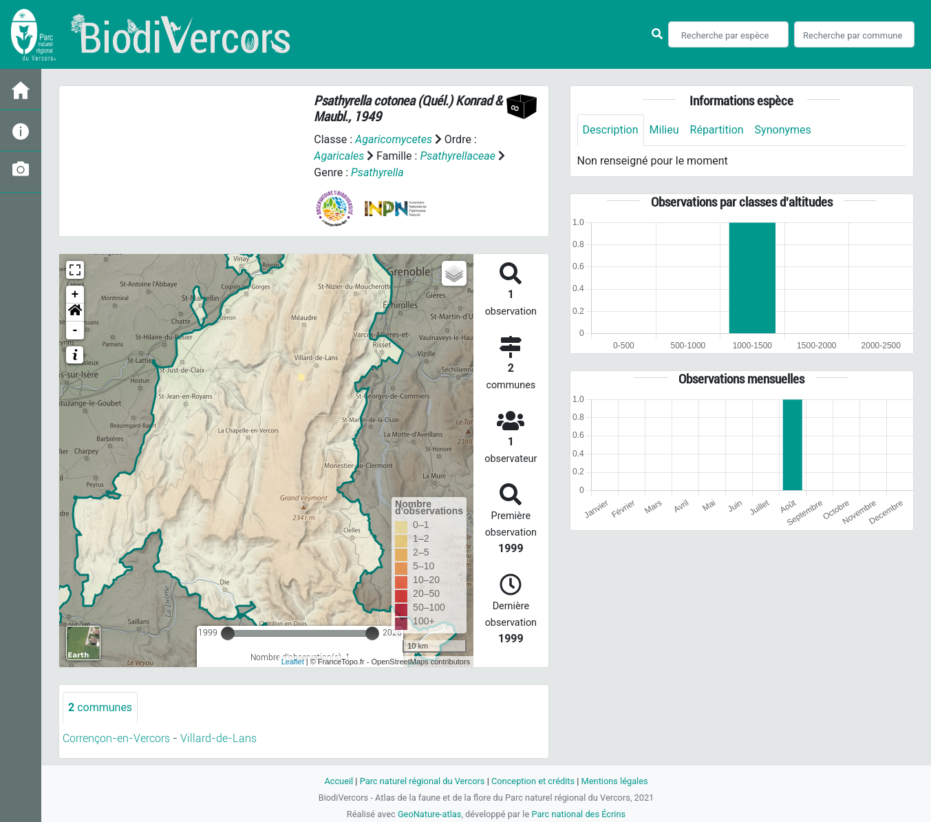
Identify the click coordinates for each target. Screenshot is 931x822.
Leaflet (292, 661)
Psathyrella (377, 172)
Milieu (664, 129)
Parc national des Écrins (578, 814)
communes (100, 707)
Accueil (338, 781)
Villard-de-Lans (218, 738)
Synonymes (783, 129)
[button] (75, 313)
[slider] (228, 633)
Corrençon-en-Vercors (116, 738)
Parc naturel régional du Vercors (422, 781)
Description (611, 129)
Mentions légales (614, 781)
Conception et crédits (533, 781)
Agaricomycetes (393, 139)
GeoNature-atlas (430, 814)
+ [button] (75, 294)
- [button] (75, 330)
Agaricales (339, 155)
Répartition (717, 129)
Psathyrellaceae (457, 155)
